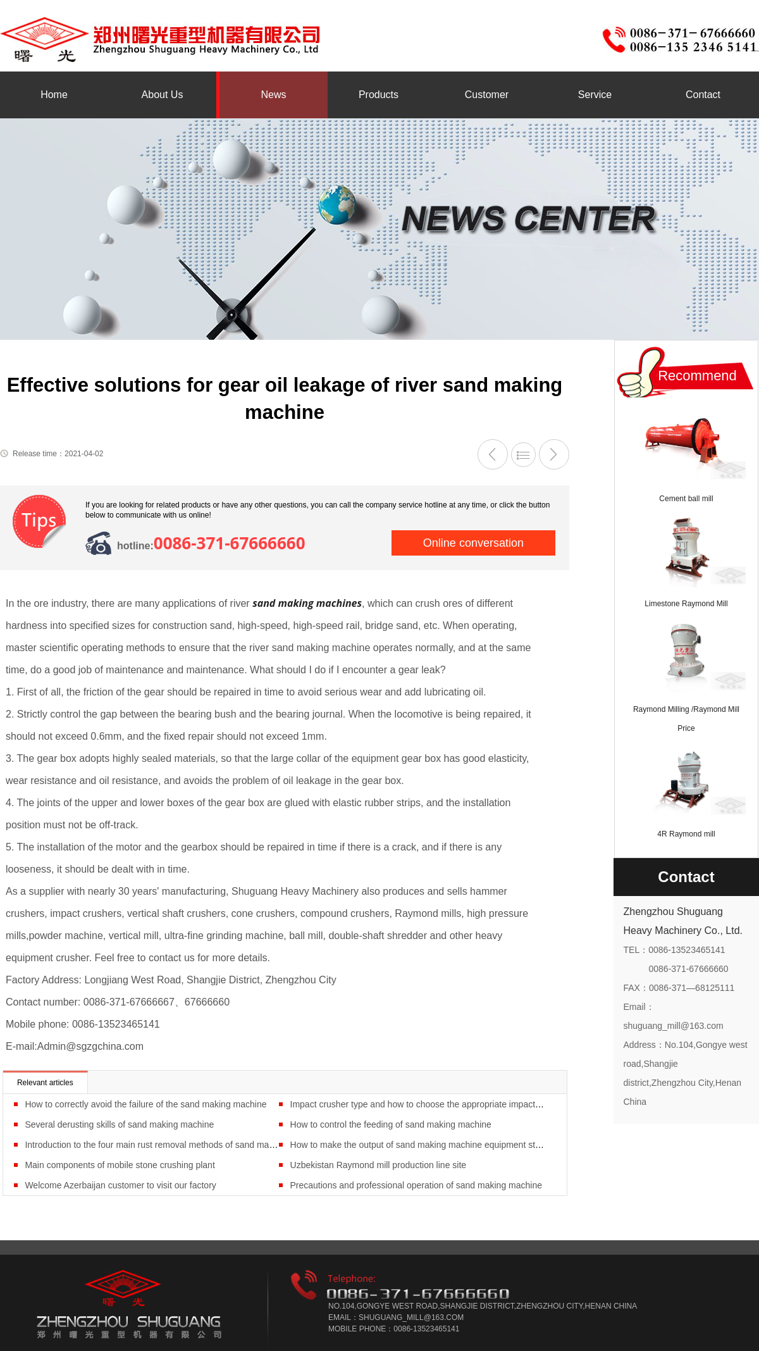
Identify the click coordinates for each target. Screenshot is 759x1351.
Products (378, 94)
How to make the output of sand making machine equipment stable (421, 1145)
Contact (703, 94)
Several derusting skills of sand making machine (119, 1124)
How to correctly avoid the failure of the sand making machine (145, 1104)
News (273, 94)
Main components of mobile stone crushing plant (119, 1165)
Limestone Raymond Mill (686, 603)
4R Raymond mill (686, 834)
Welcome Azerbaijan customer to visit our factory (120, 1185)
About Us (162, 94)
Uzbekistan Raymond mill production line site (378, 1165)
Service (595, 94)
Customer (487, 94)
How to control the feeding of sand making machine (390, 1124)
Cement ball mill (686, 498)
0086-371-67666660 (229, 543)
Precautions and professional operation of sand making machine (416, 1185)
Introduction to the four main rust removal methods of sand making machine (173, 1145)
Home (54, 94)
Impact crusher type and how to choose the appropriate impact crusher (428, 1104)
